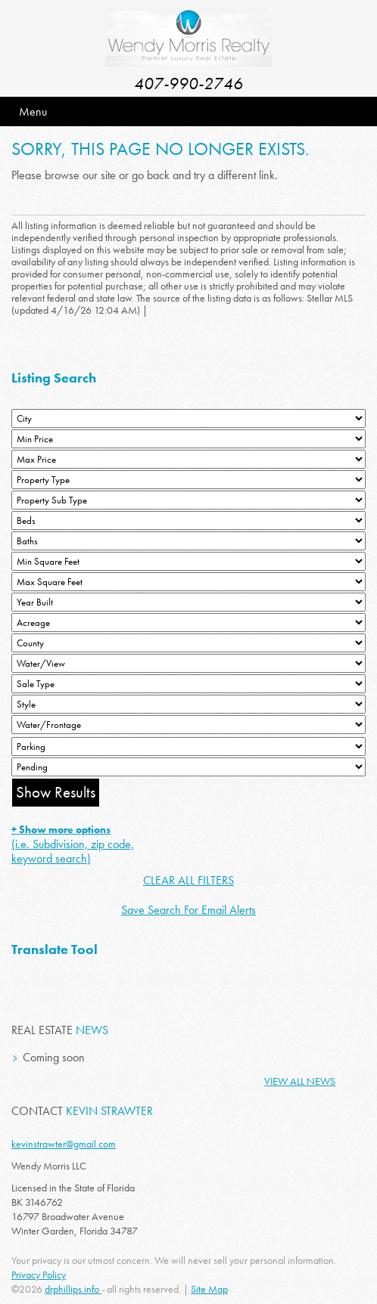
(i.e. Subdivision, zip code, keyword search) (72, 844)
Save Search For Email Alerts (188, 910)
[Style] (188, 704)
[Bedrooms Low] (188, 520)
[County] (188, 642)
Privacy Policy (38, 1274)
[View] (188, 663)
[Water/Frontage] (188, 724)
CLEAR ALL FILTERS (188, 880)
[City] (188, 418)
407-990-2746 (188, 83)
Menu (33, 111)
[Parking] (188, 746)
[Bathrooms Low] (188, 540)
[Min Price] (188, 438)
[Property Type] (188, 479)
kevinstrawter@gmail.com (63, 1144)
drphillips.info (73, 1289)
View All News (299, 1081)
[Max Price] (188, 459)
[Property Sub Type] (188, 500)
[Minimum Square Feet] (188, 561)
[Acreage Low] (188, 622)
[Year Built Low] (188, 602)
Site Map (209, 1289)
